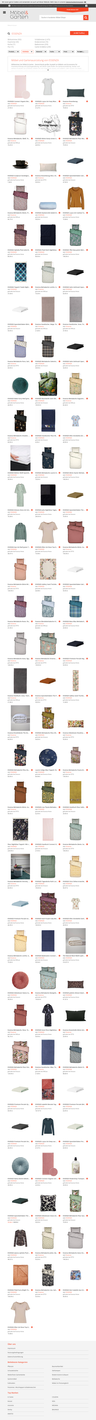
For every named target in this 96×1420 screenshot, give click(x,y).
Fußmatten (11, 1383)
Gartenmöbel (12, 1379)
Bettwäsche (56, 1379)
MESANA (55, 1405)
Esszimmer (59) (13, 42)
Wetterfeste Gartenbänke (16, 1375)
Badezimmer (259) (41, 44)
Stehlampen (56, 1371)
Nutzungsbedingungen (16, 1352)
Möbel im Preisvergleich (60, 1383)
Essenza (68, 103)
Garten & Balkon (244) (43, 47)
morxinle (11, 1405)
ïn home (10, 1397)
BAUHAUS (55, 1410)
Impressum (11, 1348)
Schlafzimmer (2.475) (42, 39)
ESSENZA (14, 103)
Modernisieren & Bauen (60, 1375)
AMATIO (10, 1414)
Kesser (10, 1401)
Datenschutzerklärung (15, 1357)
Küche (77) (11, 44)
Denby (10, 1410)
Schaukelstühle (13, 1371)
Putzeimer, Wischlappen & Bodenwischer (22, 1387)
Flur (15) (10, 47)
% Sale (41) (81, 52)
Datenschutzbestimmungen (74, 2)
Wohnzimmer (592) (14, 39)
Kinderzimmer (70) (41, 42)
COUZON (55, 1397)
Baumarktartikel (57, 1366)
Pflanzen (10, 1366)
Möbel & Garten (12, 25)
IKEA (53, 1401)
